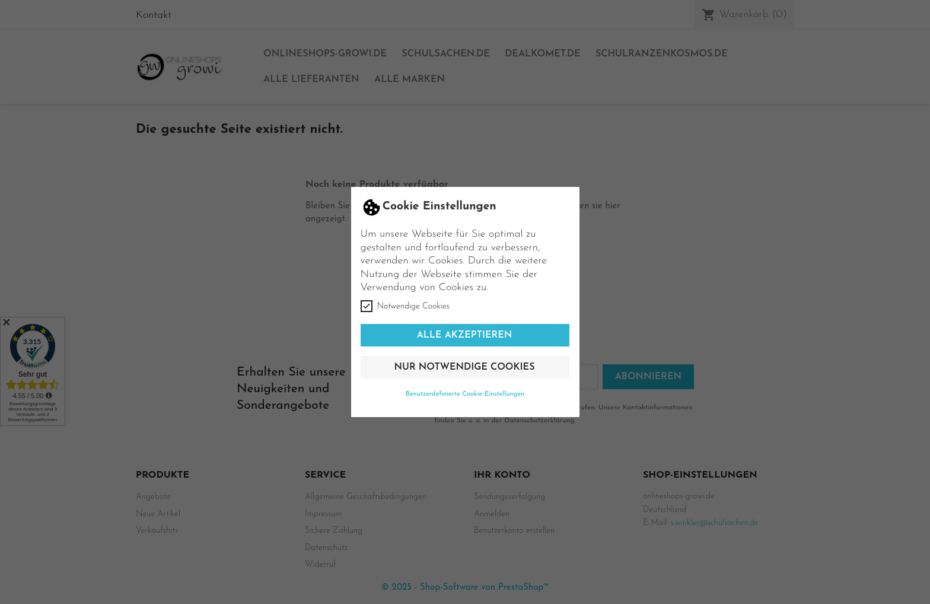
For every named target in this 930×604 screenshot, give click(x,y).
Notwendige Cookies (405, 306)
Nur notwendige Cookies (464, 367)
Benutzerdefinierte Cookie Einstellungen (465, 394)
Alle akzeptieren (464, 335)
